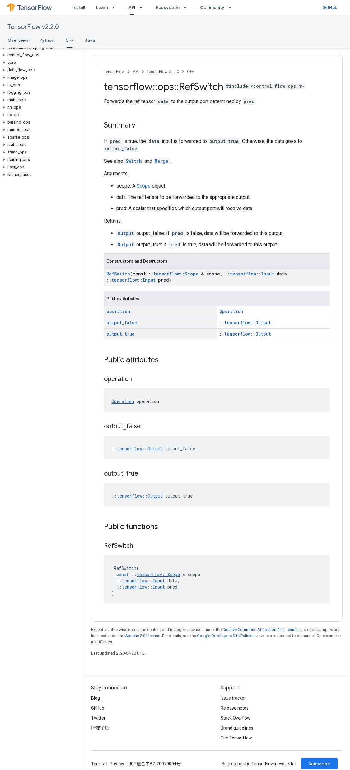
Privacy (117, 763)
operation (118, 311)
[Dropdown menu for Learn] (115, 7)
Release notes (235, 708)
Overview (17, 40)
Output (126, 233)
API (136, 71)
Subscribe (319, 764)
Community (212, 7)
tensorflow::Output (247, 323)
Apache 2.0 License (142, 635)
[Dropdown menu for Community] (231, 7)
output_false (121, 323)
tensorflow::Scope (175, 274)
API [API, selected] (131, 7)
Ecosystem (168, 7)
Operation (231, 311)
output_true (120, 334)
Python (47, 40)
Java (90, 40)
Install (78, 7)
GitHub (330, 7)
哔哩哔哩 (100, 727)
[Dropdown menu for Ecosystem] (187, 7)
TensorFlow (114, 71)
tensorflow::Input (252, 274)
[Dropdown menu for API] (142, 7)
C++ (190, 71)
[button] (40, 47)
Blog (95, 698)
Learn (102, 7)
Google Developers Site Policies (225, 635)
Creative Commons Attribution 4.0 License (259, 629)
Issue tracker (233, 698)
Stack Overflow (235, 718)
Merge (161, 161)
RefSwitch (118, 274)
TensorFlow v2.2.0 (33, 27)
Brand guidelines (237, 727)
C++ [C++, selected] (69, 40)
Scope (144, 186)
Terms (97, 763)
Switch (134, 161)
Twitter (98, 718)
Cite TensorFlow (236, 737)
